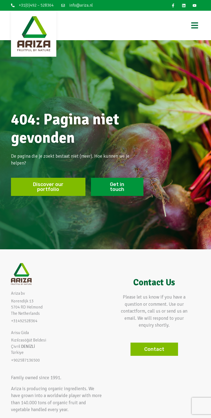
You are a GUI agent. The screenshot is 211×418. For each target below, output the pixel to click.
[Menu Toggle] (194, 25)
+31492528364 (24, 320)
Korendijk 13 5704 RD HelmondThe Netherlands (27, 307)
